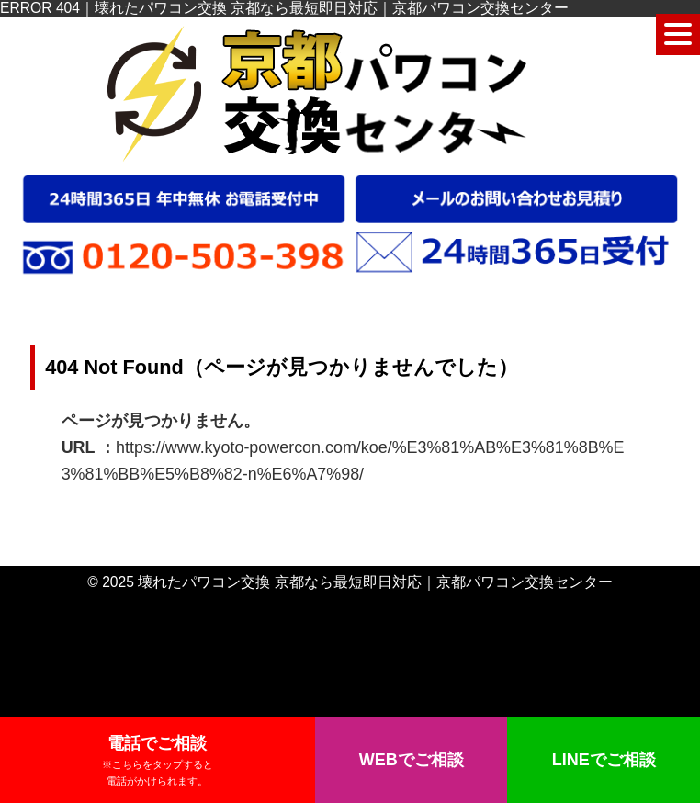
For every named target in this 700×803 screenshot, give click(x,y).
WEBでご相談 (411, 760)
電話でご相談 (157, 761)
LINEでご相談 (604, 760)
